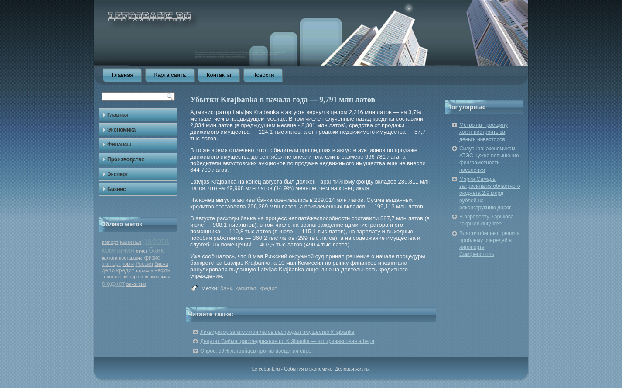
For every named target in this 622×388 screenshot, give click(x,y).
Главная (122, 75)
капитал (130, 242)
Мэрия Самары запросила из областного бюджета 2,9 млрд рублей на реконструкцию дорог (489, 193)
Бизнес (116, 189)
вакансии (136, 284)
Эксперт (117, 174)
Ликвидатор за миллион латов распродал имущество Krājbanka (277, 332)
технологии (115, 276)
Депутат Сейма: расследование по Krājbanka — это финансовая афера (287, 341)
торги (127, 264)
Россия (144, 264)
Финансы (119, 145)
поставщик (130, 257)
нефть (162, 270)
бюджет (113, 283)
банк (156, 250)
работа (156, 241)
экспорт (111, 264)
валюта (109, 257)
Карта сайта (169, 75)
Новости (263, 75)
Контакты (219, 75)
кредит (125, 270)
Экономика (121, 130)
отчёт (141, 250)
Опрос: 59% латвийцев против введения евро (255, 351)
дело (108, 270)
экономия (160, 276)
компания (118, 250)
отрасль (144, 270)
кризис (152, 258)
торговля (138, 276)
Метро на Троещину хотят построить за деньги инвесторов (483, 132)
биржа (161, 264)
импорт (110, 242)
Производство (126, 159)
